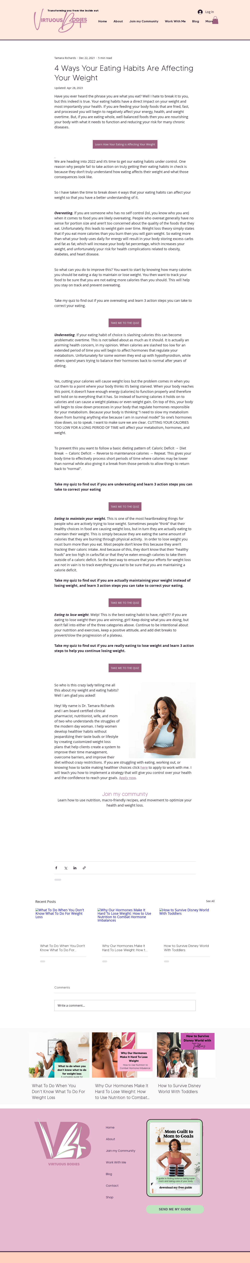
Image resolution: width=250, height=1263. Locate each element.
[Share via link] (84, 868)
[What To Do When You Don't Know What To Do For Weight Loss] (63, 923)
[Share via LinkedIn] (75, 868)
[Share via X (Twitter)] (65, 868)
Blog (109, 1174)
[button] (175, 21)
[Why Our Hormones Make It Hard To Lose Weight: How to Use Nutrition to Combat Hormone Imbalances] (125, 923)
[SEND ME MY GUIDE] (175, 1209)
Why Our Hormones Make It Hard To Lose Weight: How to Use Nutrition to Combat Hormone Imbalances (125, 948)
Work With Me (116, 1162)
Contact (112, 1185)
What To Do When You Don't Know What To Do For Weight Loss (62, 948)
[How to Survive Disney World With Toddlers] (187, 923)
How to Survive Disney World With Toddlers (186, 948)
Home (110, 1127)
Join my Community (119, 1151)
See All (210, 901)
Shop (109, 1197)
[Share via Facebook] (56, 868)
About (110, 1139)
